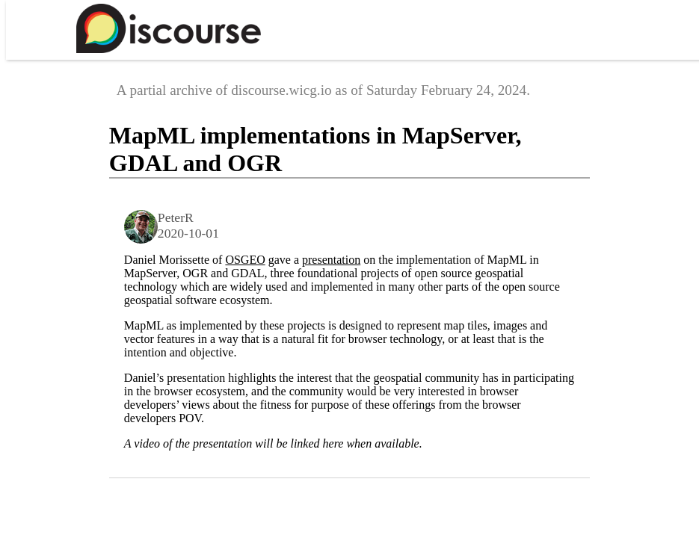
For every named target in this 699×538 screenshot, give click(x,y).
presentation (331, 259)
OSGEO (245, 259)
